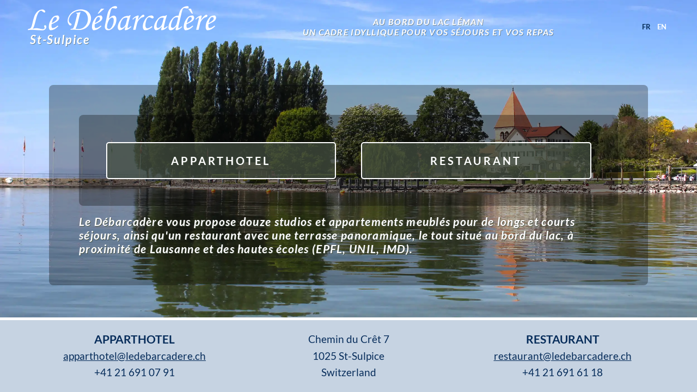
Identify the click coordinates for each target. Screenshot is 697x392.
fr (646, 26)
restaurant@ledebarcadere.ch (563, 356)
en (662, 26)
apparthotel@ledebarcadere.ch (134, 356)
